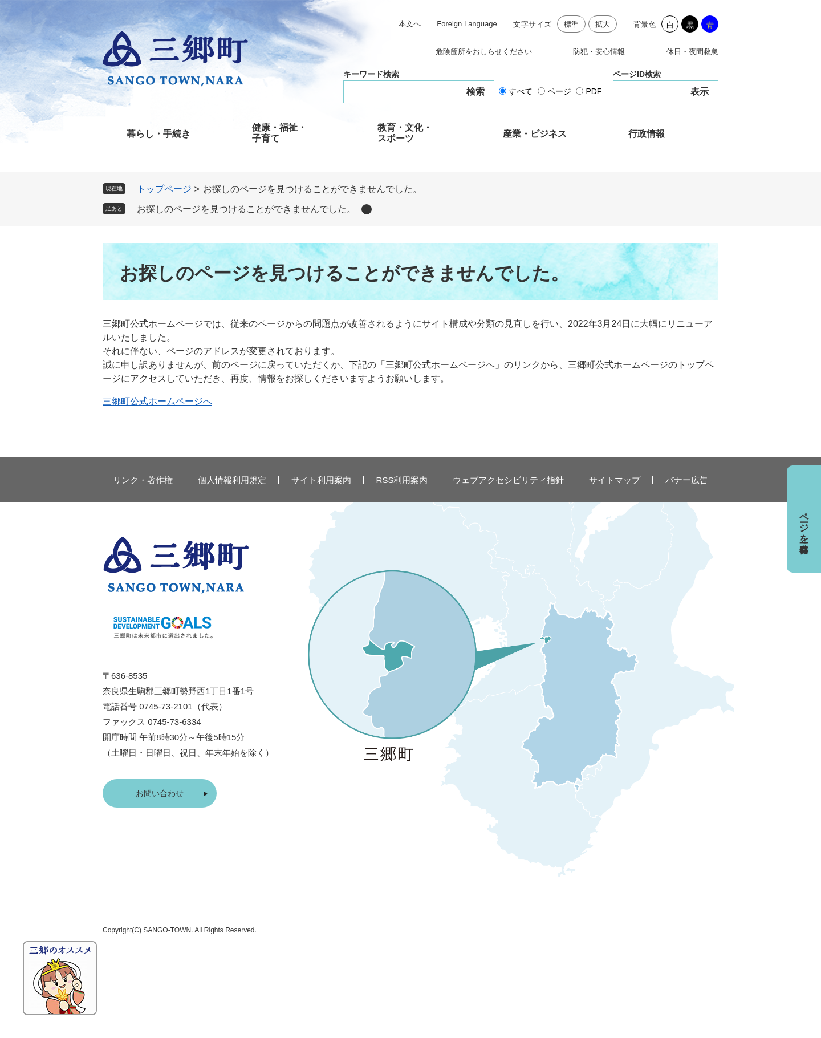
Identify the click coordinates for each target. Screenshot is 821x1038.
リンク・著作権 (143, 480)
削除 (366, 209)
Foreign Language (467, 23)
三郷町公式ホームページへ (157, 401)
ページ (559, 91)
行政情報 (646, 134)
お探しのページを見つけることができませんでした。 (246, 209)
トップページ (164, 189)
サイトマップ (614, 480)
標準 (571, 24)
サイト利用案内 (321, 480)
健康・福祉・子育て (279, 133)
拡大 (603, 24)
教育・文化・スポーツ (404, 133)
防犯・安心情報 (599, 51)
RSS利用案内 (402, 480)
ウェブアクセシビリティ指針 (508, 480)
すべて (521, 91)
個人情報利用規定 (232, 480)
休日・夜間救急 (692, 51)
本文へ (410, 23)
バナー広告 (686, 480)
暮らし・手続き (158, 134)
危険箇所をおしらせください (484, 51)
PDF (593, 91)
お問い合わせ (160, 793)
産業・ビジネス (535, 134)
